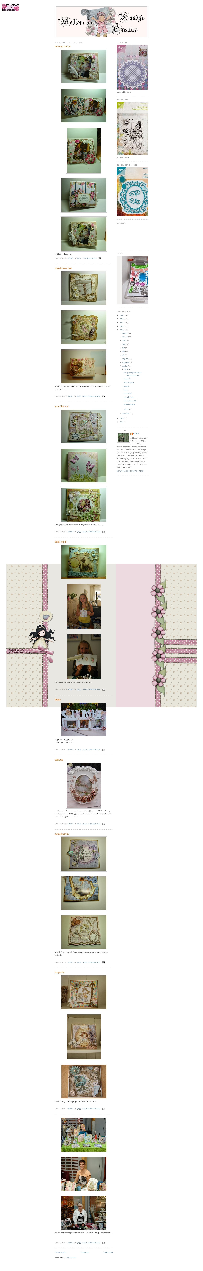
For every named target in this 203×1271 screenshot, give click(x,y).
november (126, 414)
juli (123, 355)
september (126, 362)
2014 (122, 418)
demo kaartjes (62, 833)
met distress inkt (63, 268)
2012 (122, 326)
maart (124, 340)
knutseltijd (60, 541)
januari (125, 333)
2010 (122, 319)
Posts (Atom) (71, 1257)
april (124, 344)
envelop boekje (63, 46)
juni (123, 351)
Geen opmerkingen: (92, 396)
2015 (122, 422)
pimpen (59, 759)
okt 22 (126, 409)
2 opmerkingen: (90, 258)
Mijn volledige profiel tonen (131, 471)
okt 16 (126, 369)
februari (125, 337)
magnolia (60, 972)
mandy (136, 434)
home (58, 699)
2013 (122, 330)
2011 (122, 322)
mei (123, 348)
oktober (125, 366)
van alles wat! (62, 406)
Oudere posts (108, 1252)
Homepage (85, 1252)
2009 (122, 315)
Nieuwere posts (60, 1252)
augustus (125, 359)
